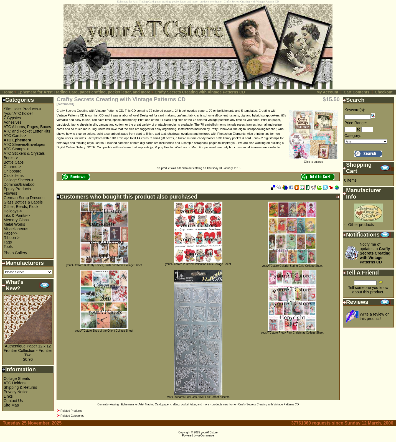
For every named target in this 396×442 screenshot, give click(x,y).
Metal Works (14, 224)
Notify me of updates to (375, 253)
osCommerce (205, 435)
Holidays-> (13, 211)
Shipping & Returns (20, 387)
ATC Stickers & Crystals (24, 153)
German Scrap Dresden (24, 197)
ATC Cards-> (15, 135)
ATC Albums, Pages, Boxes (27, 127)
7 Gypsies (12, 118)
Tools (8, 246)
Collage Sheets (17, 378)
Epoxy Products (17, 189)
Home (7, 92)
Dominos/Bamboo (19, 184)
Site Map (11, 405)
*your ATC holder (18, 113)
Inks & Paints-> (17, 215)
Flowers (10, 193)
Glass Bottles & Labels (23, 202)
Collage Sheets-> (19, 180)
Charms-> (12, 166)
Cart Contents (356, 92)
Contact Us (13, 400)
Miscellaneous (16, 229)
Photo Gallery (15, 253)
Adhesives (13, 122)
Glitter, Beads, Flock (21, 206)
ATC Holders (15, 383)
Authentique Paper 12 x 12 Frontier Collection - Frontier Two (28, 350)
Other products (361, 224)
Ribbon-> (11, 237)
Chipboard (13, 171)
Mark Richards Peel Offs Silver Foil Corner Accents (198, 396)
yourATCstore (209, 432)
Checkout (384, 92)
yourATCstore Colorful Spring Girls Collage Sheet (292, 265)
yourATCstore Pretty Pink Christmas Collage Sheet (292, 332)
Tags (8, 242)
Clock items (14, 175)
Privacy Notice (16, 392)
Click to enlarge (313, 160)
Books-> (11, 158)
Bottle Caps (14, 162)
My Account (327, 92)
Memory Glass (16, 220)
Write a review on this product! (375, 316)
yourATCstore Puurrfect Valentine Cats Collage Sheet (198, 264)
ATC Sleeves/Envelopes (24, 144)
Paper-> (10, 233)
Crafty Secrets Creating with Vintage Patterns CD (200, 92)
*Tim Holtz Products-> (22, 109)
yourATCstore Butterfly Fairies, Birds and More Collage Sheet (104, 265)
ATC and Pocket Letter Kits (27, 131)
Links (8, 396)
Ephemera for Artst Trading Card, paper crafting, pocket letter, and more (83, 92)
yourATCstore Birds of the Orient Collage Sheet (104, 330)
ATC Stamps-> (16, 149)
